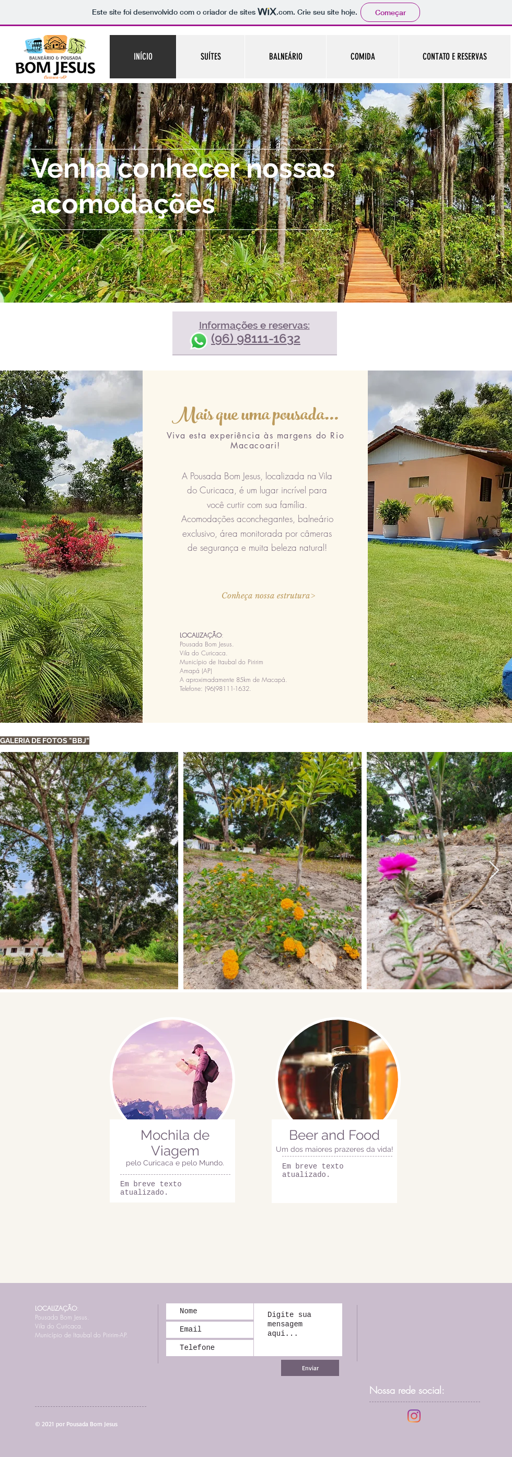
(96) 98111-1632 (255, 338)
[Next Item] (494, 871)
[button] (268, 595)
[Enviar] (310, 1368)
